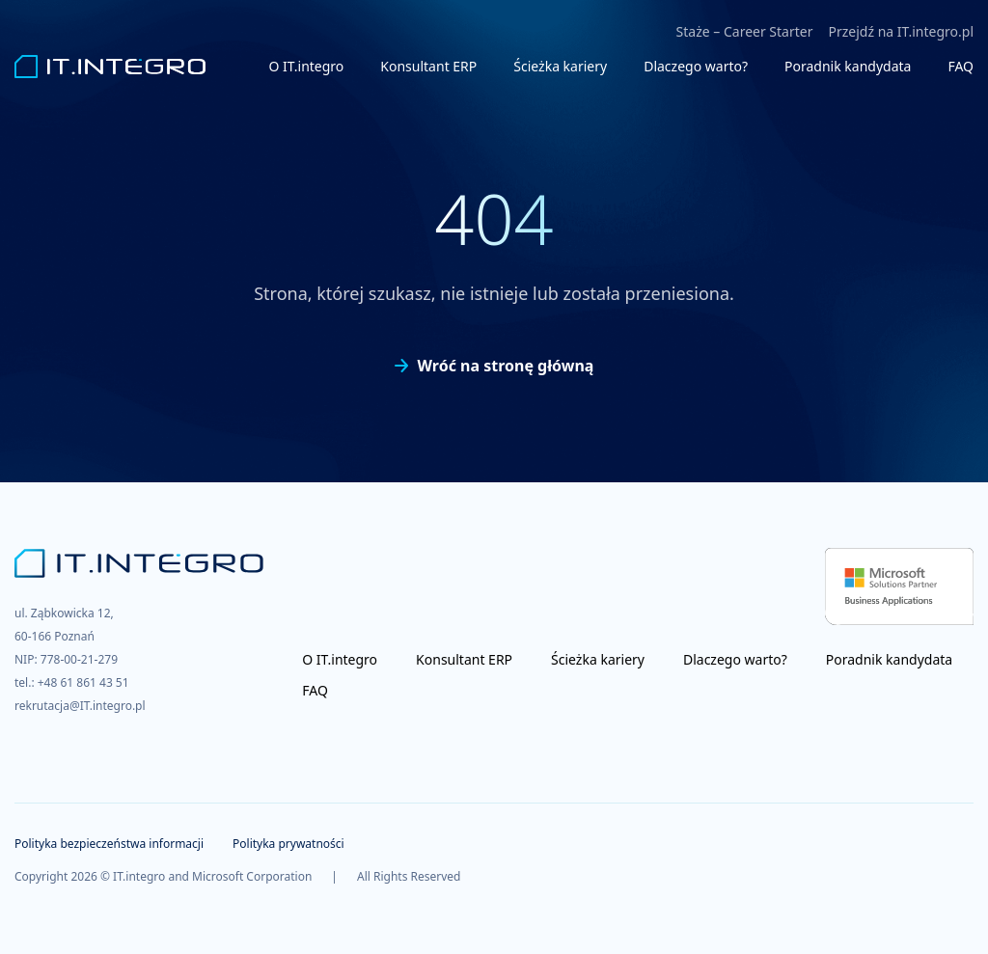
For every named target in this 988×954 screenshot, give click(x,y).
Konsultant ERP (428, 66)
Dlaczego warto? (696, 66)
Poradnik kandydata (847, 66)
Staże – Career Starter (744, 31)
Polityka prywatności (288, 843)
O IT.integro (306, 66)
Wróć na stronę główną (494, 365)
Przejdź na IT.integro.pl (901, 31)
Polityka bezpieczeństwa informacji (109, 843)
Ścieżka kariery (560, 66)
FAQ (960, 66)
